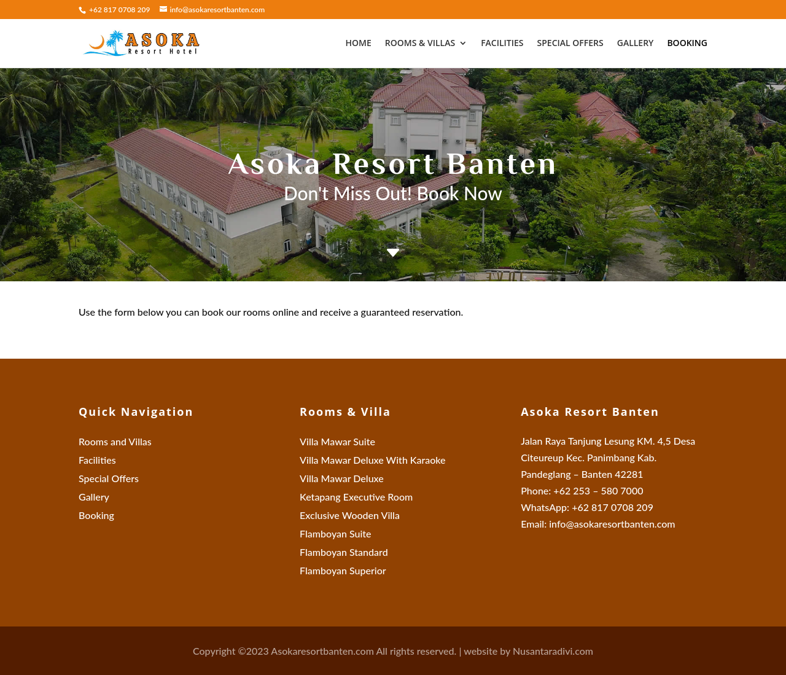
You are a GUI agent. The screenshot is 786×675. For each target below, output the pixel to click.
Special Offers (570, 44)
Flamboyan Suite (336, 534)
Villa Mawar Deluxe (342, 479)
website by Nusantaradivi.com (528, 651)
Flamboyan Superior (343, 571)
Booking (687, 44)
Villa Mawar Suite (337, 442)
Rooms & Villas (420, 44)
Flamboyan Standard (344, 553)
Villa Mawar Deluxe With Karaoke (373, 461)
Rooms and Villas (115, 442)
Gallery (635, 44)
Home (358, 44)
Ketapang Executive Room (356, 497)
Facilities (502, 44)
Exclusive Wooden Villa (350, 516)
